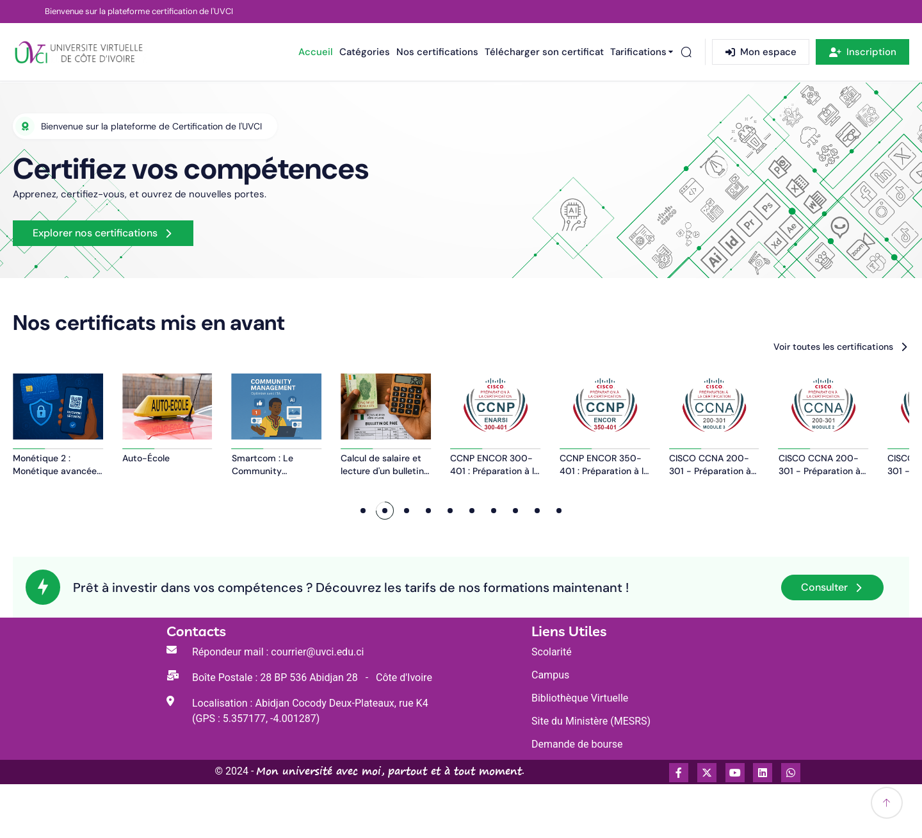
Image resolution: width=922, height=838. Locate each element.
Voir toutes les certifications (833, 346)
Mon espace (761, 51)
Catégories (364, 51)
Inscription (862, 51)
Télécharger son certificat (544, 51)
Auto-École (278, 512)
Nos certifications (437, 51)
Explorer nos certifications (95, 233)
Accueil (315, 51)
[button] (363, 565)
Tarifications (638, 51)
